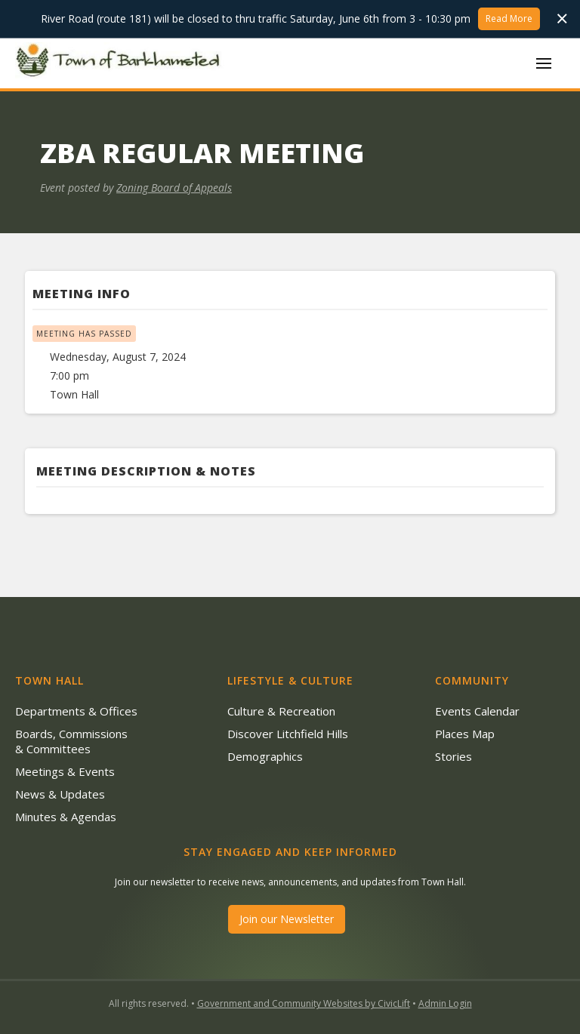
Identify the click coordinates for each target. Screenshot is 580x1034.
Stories (453, 756)
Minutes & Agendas (65, 816)
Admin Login (445, 1003)
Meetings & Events (65, 771)
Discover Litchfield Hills (287, 733)
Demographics (265, 756)
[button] (544, 63)
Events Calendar (477, 711)
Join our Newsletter (286, 919)
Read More (509, 18)
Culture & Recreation (281, 711)
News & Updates (60, 794)
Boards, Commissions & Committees (71, 741)
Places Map (465, 733)
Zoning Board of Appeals (174, 187)
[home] (121, 62)
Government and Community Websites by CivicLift (303, 1003)
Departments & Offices (76, 711)
